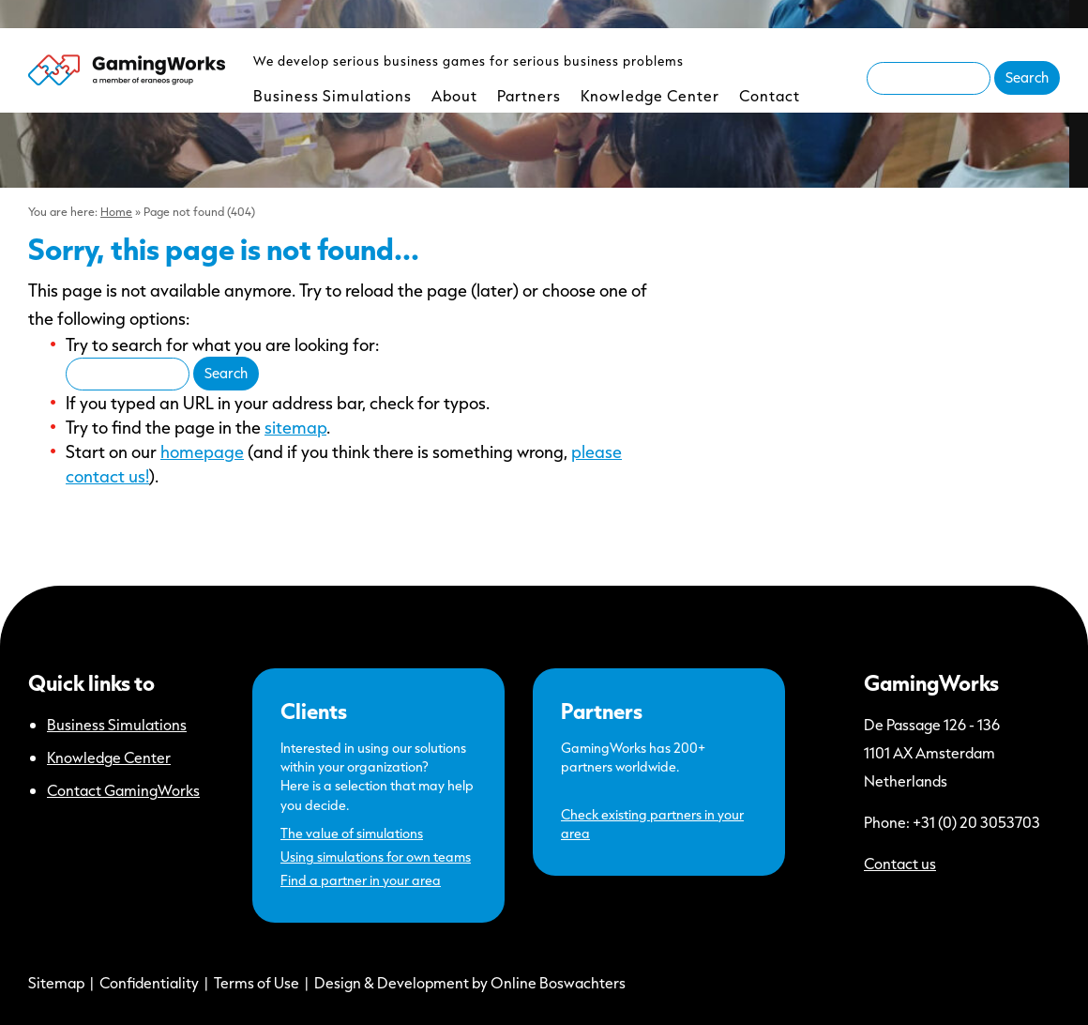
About (454, 95)
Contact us (900, 863)
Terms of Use (256, 982)
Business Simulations (332, 95)
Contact (769, 95)
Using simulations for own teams (375, 856)
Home (116, 211)
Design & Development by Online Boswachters (470, 982)
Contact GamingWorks (123, 790)
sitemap (295, 427)
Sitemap (56, 982)
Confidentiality (149, 982)
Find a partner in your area (360, 880)
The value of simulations (351, 833)
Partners (529, 95)
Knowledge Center (650, 95)
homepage (202, 451)
